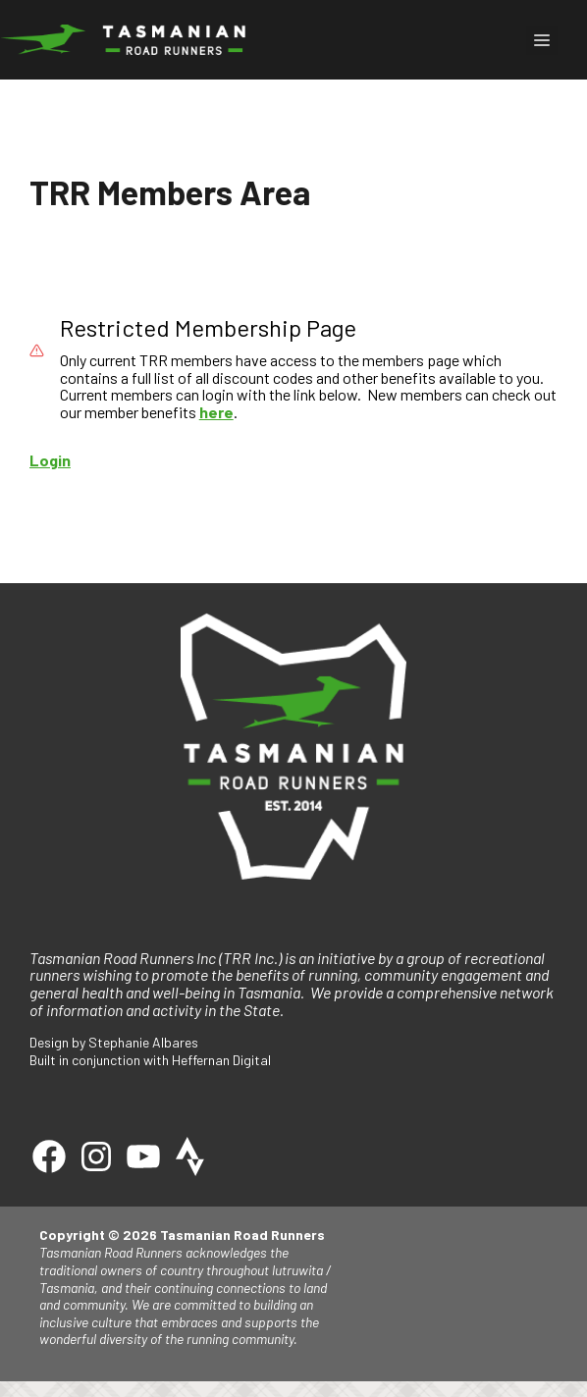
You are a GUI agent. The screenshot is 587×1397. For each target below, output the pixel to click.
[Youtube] (143, 1157)
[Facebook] (49, 1157)
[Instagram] (96, 1157)
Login (50, 460)
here (216, 412)
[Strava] (190, 1157)
